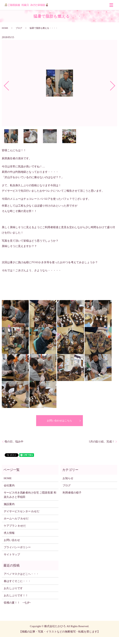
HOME (5, 28)
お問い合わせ (12, 540)
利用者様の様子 (72, 492)
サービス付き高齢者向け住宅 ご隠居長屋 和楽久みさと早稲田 (30, 494)
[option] (59, 83)
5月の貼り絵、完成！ (102, 441)
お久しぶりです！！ (16, 595)
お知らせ (68, 478)
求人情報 (9, 532)
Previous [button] (3, 84)
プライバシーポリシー (17, 547)
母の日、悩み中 (13, 441)
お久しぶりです (13, 588)
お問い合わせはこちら (59, 420)
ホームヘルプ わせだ (16, 518)
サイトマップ (12, 554)
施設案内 (9, 504)
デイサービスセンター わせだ (22, 511)
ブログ (19, 28)
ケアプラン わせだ (15, 525)
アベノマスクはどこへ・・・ (21, 573)
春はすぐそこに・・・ (17, 581)
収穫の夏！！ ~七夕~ (19, 602)
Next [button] (115, 84)
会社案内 (9, 485)
